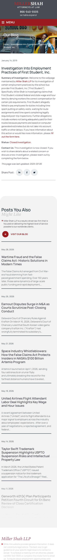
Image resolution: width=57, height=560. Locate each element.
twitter (34, 172)
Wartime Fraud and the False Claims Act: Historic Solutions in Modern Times (24, 260)
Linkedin (19, 172)
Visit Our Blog (19, 234)
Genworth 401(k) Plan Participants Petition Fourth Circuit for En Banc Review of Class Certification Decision (26, 501)
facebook (26, 172)
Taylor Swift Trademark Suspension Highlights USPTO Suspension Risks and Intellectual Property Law (25, 454)
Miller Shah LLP (23, 81)
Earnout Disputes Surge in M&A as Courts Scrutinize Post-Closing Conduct (25, 307)
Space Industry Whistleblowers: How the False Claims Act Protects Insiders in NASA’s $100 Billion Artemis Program (26, 356)
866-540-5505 (29, 11)
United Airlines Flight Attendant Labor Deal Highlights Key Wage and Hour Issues (24, 402)
